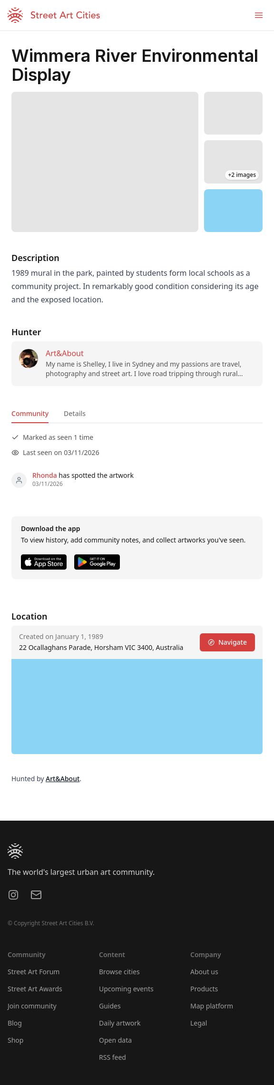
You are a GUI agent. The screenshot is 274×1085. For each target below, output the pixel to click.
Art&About (65, 353)
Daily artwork (120, 1022)
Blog (15, 1022)
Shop (15, 1040)
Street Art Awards (35, 988)
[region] (233, 210)
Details (75, 413)
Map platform (211, 1005)
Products (204, 988)
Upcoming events (126, 988)
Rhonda (44, 475)
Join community (32, 1005)
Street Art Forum (33, 971)
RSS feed (112, 1057)
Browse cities (119, 971)
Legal (198, 1022)
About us (204, 971)
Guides (110, 1005)
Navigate (227, 642)
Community (30, 413)
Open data (115, 1040)
